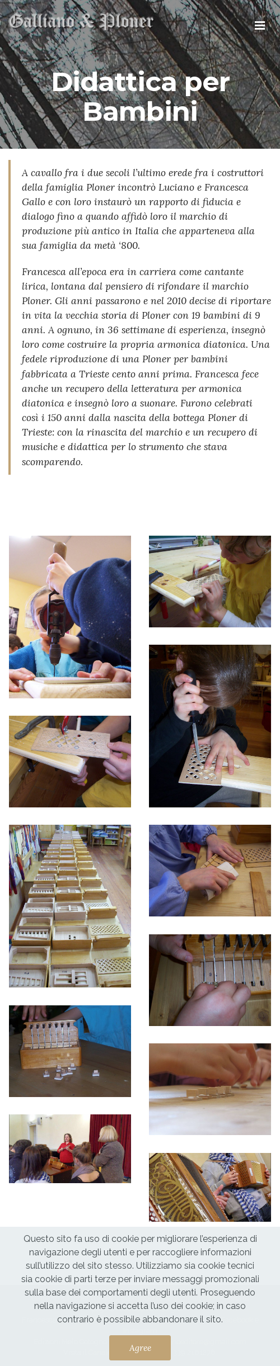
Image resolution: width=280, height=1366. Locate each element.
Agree (140, 1347)
